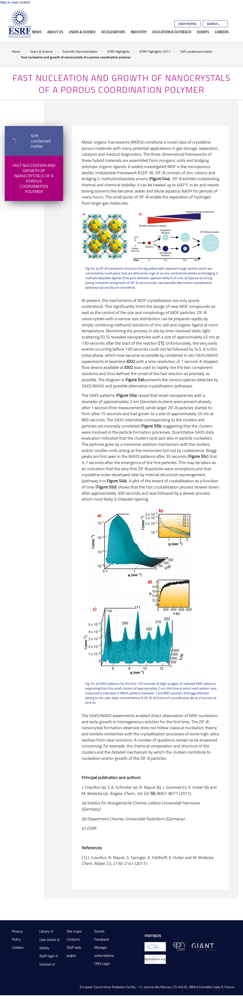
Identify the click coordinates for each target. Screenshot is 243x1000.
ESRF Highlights (118, 51)
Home (16, 51)
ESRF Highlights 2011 (155, 51)
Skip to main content (15, 2)
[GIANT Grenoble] (203, 946)
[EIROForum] (155, 946)
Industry (139, 31)
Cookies (17, 947)
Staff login (47, 955)
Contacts (73, 939)
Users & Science (82, 31)
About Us (55, 31)
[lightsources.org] (155, 958)
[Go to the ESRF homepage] (19, 24)
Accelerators (113, 31)
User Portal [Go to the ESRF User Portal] (187, 24)
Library (44, 931)
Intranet (45, 964)
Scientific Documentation (80, 51)
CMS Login (102, 963)
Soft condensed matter (196, 51)
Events (203, 31)
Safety (44, 947)
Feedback (101, 939)
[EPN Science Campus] (179, 946)
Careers (222, 31)
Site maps (74, 931)
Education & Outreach (171, 31)
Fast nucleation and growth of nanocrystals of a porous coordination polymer (34, 178)
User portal (47, 939)
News (37, 31)
